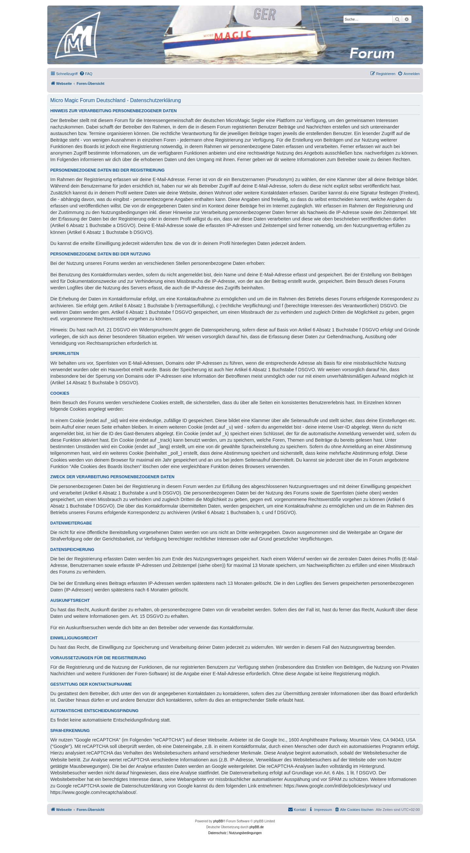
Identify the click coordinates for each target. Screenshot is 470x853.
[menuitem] (85, 74)
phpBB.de (256, 827)
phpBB (218, 821)
